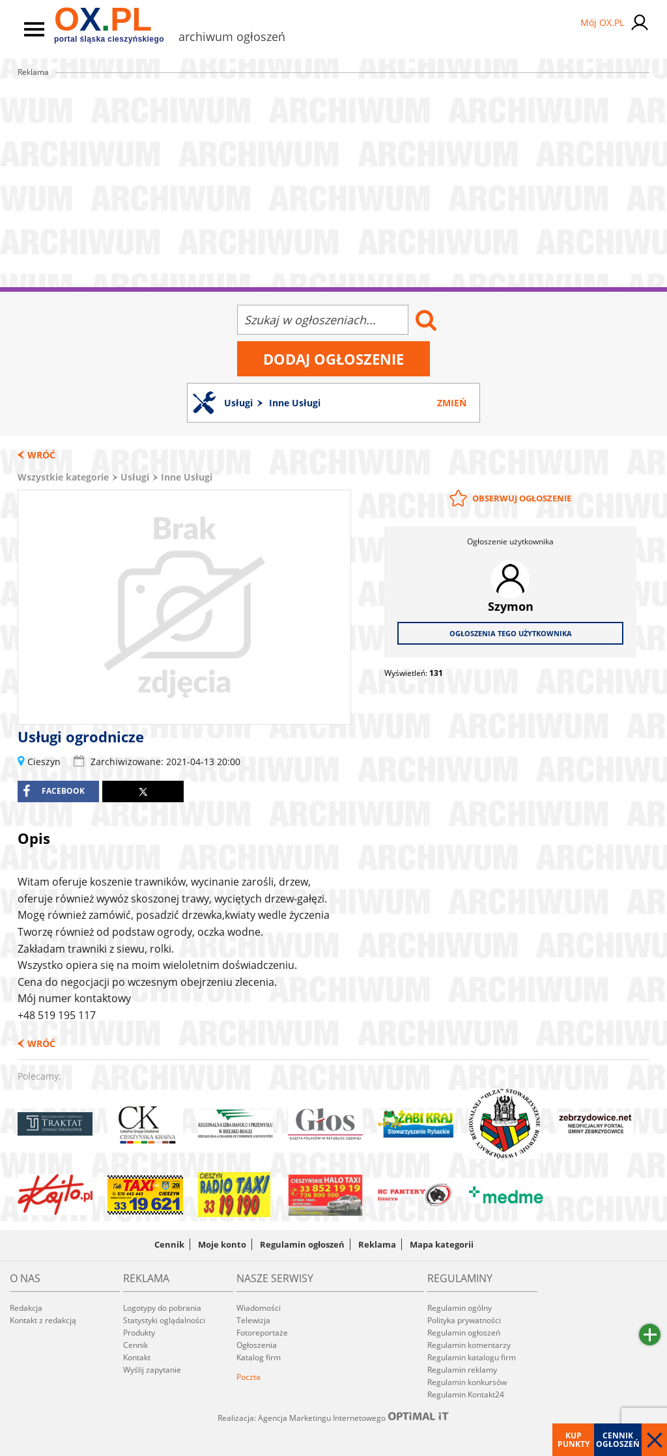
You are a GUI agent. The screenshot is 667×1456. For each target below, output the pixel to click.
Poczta (248, 1376)
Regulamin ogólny (459, 1307)
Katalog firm (258, 1357)
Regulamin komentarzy (469, 1345)
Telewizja (253, 1320)
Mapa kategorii (442, 1244)
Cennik (169, 1244)
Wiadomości (258, 1307)
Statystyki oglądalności (164, 1320)
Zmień (451, 403)
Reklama (377, 1244)
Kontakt (136, 1357)
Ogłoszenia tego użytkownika (510, 633)
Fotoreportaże (262, 1332)
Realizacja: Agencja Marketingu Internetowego (333, 1417)
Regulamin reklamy (462, 1369)
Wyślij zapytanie (152, 1369)
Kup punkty (573, 1439)
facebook (54, 791)
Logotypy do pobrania (162, 1307)
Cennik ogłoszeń (618, 1439)
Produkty (139, 1332)
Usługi (135, 477)
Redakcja (26, 1307)
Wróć (41, 455)
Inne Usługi (186, 477)
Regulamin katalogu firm (471, 1357)
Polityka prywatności (464, 1320)
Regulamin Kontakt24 (465, 1394)
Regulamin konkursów (467, 1382)
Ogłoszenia (256, 1345)
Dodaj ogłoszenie (333, 359)
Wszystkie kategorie (63, 477)
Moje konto (222, 1244)
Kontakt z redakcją (43, 1320)
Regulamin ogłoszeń (302, 1244)
